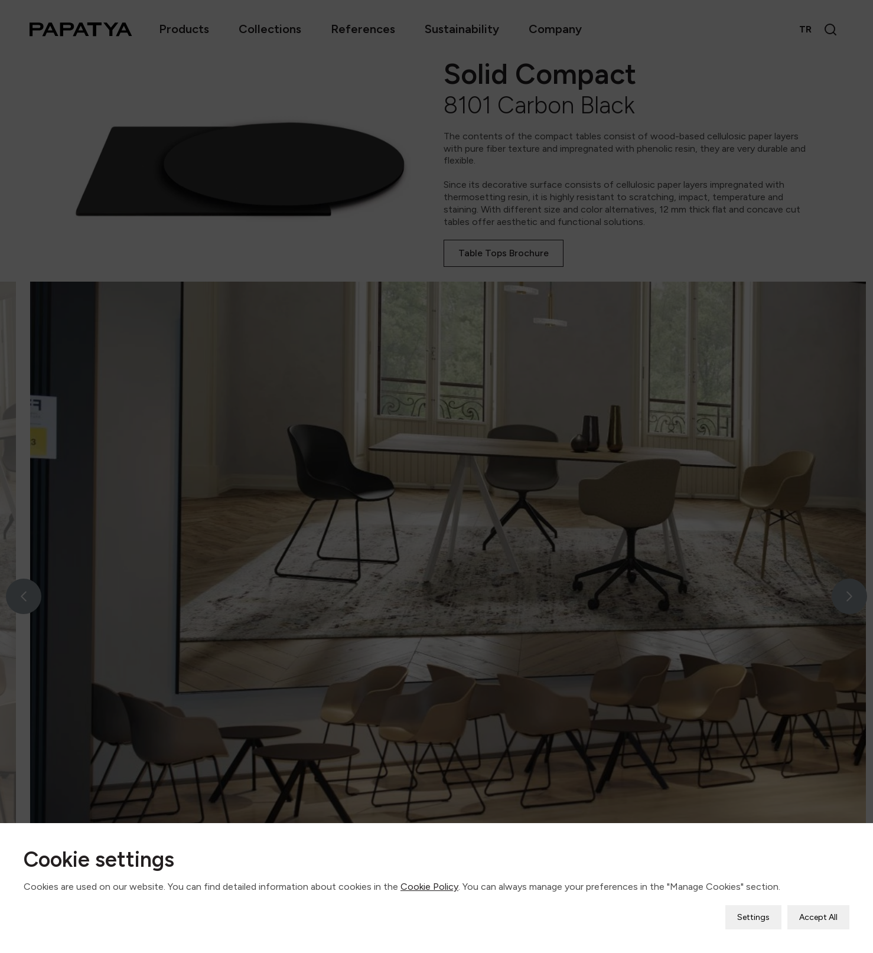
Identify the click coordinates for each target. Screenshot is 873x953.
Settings (753, 917)
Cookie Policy (429, 886)
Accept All (818, 917)
